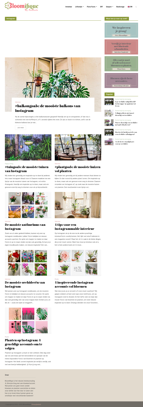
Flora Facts (91, 7)
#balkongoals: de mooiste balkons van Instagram (47, 108)
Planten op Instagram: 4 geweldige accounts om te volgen (23, 344)
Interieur (68, 7)
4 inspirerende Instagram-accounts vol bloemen (74, 284)
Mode (57, 279)
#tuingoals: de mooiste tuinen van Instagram (26, 169)
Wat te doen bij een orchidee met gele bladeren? (126, 124)
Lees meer (20, 127)
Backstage (120, 7)
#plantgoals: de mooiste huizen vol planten (77, 169)
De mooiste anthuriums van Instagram (25, 227)
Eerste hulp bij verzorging (123, 99)
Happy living (9, 164)
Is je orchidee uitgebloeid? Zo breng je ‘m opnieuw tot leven (125, 104)
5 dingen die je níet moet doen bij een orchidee (124, 114)
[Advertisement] (53, 38)
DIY (101, 7)
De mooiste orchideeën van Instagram (25, 284)
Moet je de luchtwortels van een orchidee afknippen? (126, 133)
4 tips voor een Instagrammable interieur (74, 227)
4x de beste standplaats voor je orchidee (124, 143)
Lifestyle (78, 7)
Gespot (109, 7)
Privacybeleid (36, 404)
